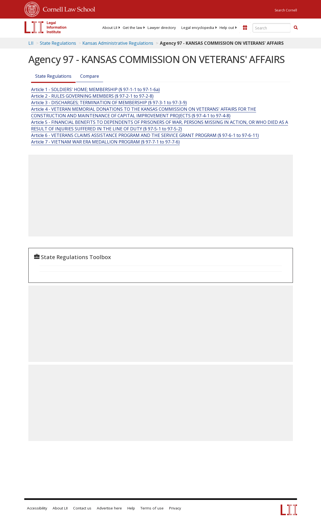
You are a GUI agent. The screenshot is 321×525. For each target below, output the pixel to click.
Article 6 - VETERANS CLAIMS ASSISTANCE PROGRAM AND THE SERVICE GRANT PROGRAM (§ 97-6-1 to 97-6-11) (145, 135)
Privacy (175, 508)
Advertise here (109, 508)
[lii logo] (46, 27)
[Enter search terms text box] (272, 27)
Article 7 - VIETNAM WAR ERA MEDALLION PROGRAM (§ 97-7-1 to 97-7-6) (105, 142)
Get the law (132, 27)
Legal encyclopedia (197, 27)
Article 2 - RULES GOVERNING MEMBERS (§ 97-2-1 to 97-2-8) (92, 96)
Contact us (82, 508)
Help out (227, 27)
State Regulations (58, 43)
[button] (296, 27)
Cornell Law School (67, 8)
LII (31, 43)
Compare (89, 76)
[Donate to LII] (244, 27)
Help (131, 508)
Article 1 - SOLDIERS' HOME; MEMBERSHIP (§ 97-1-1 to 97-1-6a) (95, 89)
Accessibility (37, 508)
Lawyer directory (162, 27)
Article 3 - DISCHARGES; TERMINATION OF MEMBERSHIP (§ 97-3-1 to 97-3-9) (109, 103)
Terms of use (152, 508)
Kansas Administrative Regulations (117, 43)
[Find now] (295, 27)
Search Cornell (286, 10)
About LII (109, 27)
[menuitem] (110, 27)
